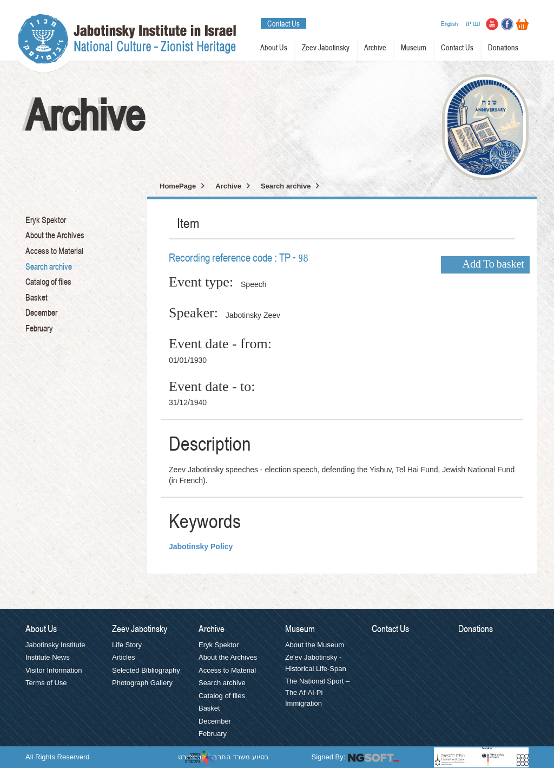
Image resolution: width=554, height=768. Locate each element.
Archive (375, 48)
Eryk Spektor (45, 220)
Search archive (48, 267)
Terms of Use (46, 683)
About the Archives (54, 236)
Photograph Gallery (142, 683)
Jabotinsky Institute (55, 645)
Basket (36, 298)
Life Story (127, 645)
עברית (473, 23)
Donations (503, 48)
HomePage (178, 186)
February (39, 329)
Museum (413, 48)
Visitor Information (53, 670)
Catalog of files (48, 282)
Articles (123, 657)
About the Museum (314, 645)
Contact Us (283, 24)
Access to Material (54, 251)
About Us (273, 48)
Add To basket (493, 265)
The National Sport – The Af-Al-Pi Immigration (317, 692)
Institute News (47, 657)
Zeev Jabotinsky (325, 48)
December (41, 313)
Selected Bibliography (146, 670)
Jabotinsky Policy (201, 546)
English (449, 23)
